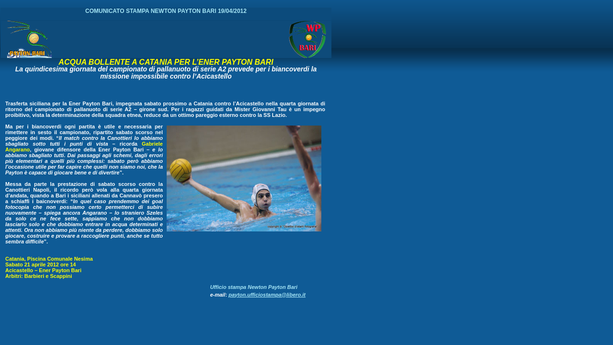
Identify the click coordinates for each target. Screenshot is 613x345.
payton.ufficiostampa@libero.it (267, 295)
